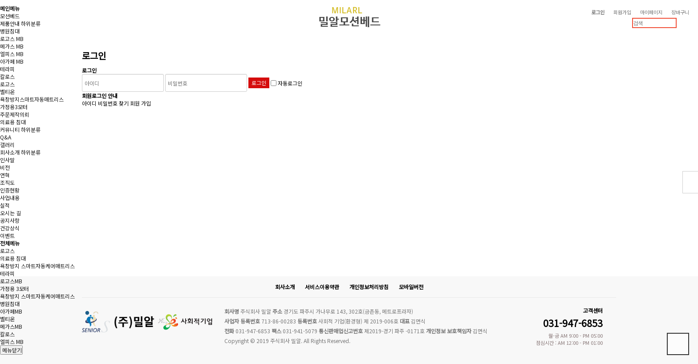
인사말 (7, 160)
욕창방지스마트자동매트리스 (32, 99)
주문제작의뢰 (14, 114)
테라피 (7, 69)
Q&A (5, 137)
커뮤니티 (10, 129)
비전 (5, 167)
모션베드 (10, 16)
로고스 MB (12, 38)
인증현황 (10, 190)
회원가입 (622, 12)
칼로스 (7, 76)
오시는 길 (10, 213)
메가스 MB (12, 46)
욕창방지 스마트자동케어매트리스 (37, 266)
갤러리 (7, 144)
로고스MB (11, 281)
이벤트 (7, 235)
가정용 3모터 (14, 288)
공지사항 (10, 220)
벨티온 (7, 91)
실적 (5, 205)
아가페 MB (12, 61)
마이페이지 (651, 12)
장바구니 (680, 12)
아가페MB (11, 311)
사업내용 (10, 197)
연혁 (5, 175)
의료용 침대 (13, 122)
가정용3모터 (14, 106)
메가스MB (11, 326)
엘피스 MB (12, 53)
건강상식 (10, 228)
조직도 (7, 182)
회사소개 (10, 152)
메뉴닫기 (11, 350)
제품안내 (10, 23)
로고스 (7, 84)
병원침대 (10, 31)
